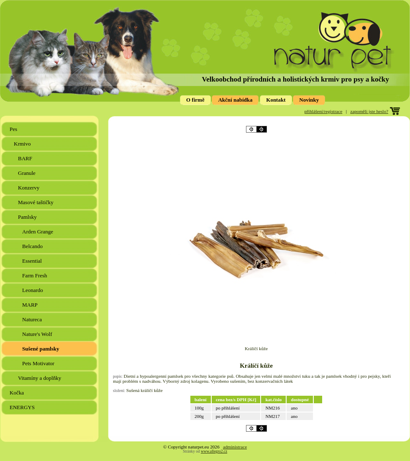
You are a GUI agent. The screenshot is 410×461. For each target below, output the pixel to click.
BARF (25, 158)
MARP (30, 305)
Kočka (17, 392)
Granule (27, 173)
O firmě (195, 100)
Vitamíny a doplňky (40, 378)
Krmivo (23, 144)
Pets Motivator (39, 363)
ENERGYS (23, 407)
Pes (14, 129)
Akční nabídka (235, 100)
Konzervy (29, 187)
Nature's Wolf (38, 334)
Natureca (32, 319)
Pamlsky (28, 217)
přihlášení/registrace (324, 111)
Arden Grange (38, 231)
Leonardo (33, 290)
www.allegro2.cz (214, 451)
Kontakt (275, 100)
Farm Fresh (35, 275)
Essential (32, 261)
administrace (235, 446)
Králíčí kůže (256, 365)
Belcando (33, 246)
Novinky (309, 100)
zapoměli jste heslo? (369, 111)
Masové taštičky (36, 202)
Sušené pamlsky (41, 349)
